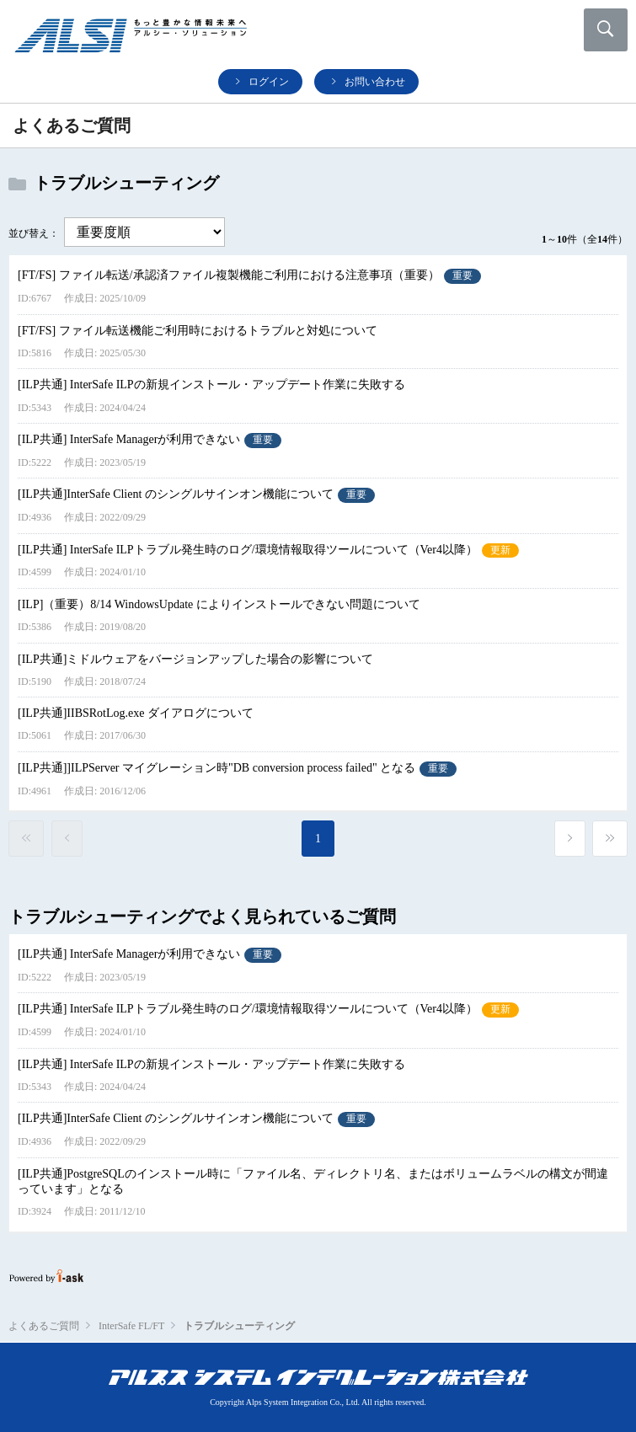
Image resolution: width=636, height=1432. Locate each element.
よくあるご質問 (43, 1326)
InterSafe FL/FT (131, 1326)
